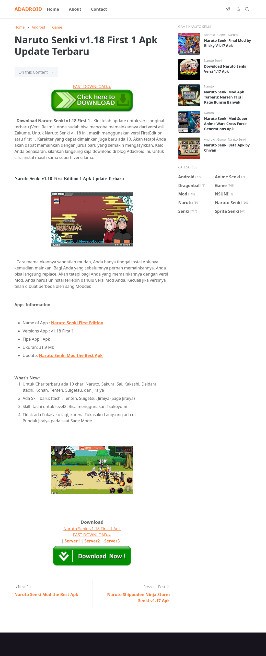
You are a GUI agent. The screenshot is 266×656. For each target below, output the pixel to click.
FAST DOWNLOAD (92, 86)
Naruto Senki (213, 60)
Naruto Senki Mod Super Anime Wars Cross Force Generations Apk (226, 123)
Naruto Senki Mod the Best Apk (71, 355)
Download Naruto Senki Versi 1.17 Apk (225, 69)
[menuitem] (53, 9)
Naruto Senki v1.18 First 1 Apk (92, 528)
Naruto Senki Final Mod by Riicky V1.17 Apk (227, 43)
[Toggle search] (247, 9)
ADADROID (28, 9)
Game (222, 35)
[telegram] (228, 9)
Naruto (233, 35)
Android (210, 35)
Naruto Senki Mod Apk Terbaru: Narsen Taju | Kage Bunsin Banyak (224, 97)
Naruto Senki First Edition (77, 323)
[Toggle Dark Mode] (238, 9)
